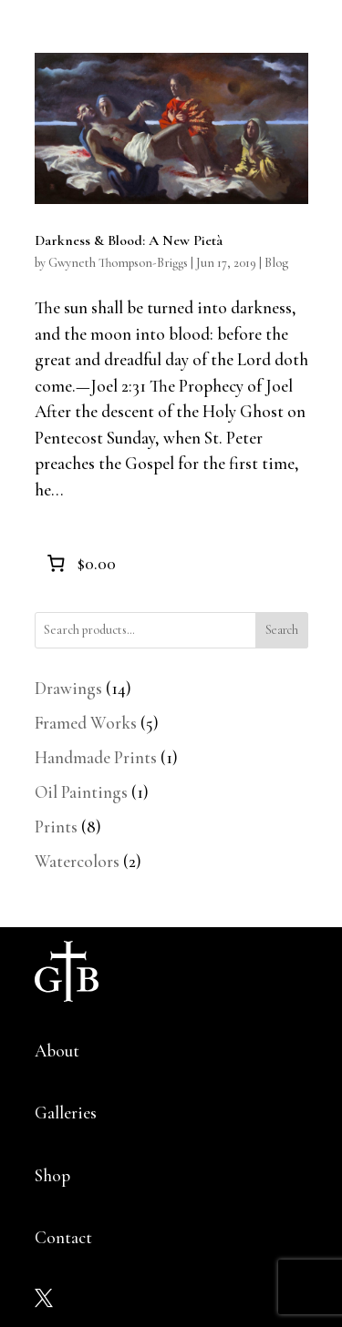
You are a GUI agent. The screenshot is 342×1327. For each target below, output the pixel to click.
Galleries (66, 1112)
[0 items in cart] (80, 563)
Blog (276, 263)
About (57, 1050)
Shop (52, 1175)
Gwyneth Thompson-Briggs (118, 263)
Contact (63, 1237)
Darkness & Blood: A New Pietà (129, 240)
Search (281, 630)
